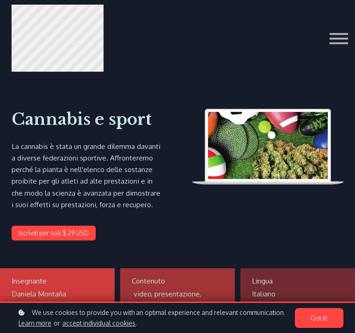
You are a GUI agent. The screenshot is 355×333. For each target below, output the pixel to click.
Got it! (320, 318)
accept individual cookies (98, 323)
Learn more (34, 323)
